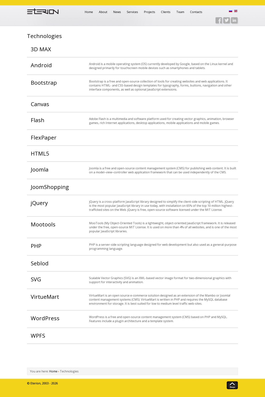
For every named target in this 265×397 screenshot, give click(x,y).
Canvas (40, 104)
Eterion (35, 383)
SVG (36, 279)
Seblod (40, 263)
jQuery (39, 203)
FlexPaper (43, 137)
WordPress (45, 318)
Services (132, 12)
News (117, 12)
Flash (37, 120)
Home (89, 12)
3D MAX (41, 49)
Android (41, 65)
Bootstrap (44, 82)
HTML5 (40, 153)
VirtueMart (45, 296)
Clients (165, 12)
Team (180, 12)
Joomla (39, 169)
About (103, 12)
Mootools (43, 224)
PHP (36, 246)
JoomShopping (50, 187)
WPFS (38, 335)
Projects (149, 12)
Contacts (196, 12)
